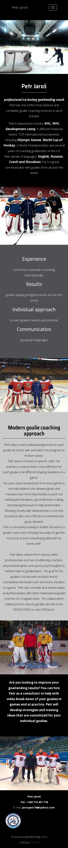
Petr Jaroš (20, 7)
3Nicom (35, 842)
